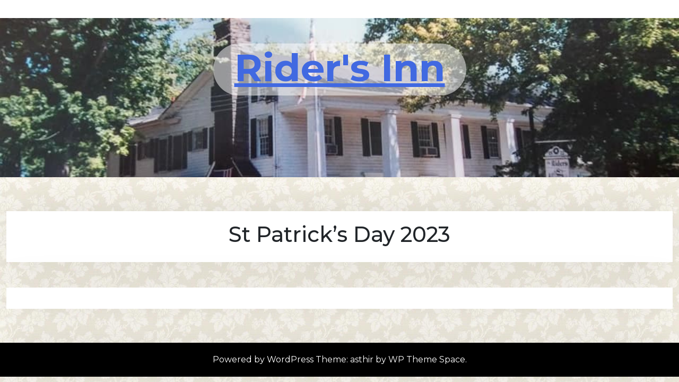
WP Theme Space (426, 359)
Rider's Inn (339, 67)
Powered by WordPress (264, 359)
